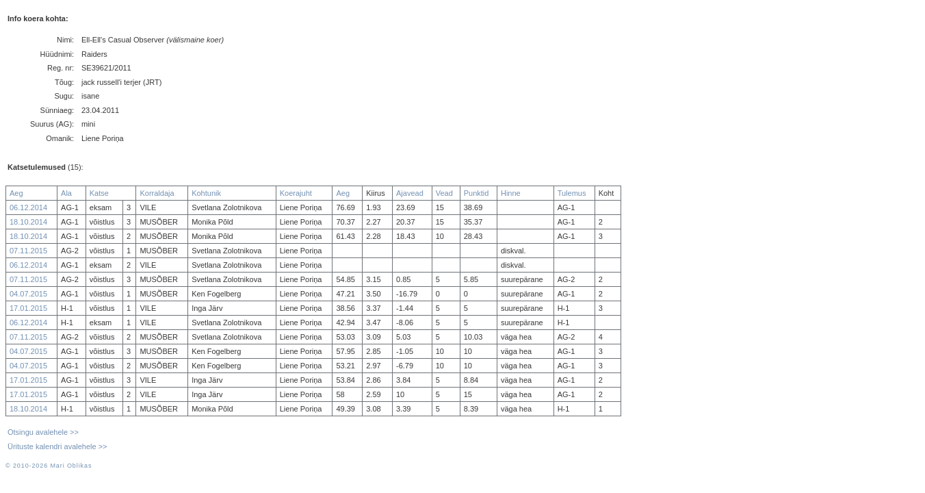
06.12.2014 (28, 207)
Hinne (511, 193)
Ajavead (410, 193)
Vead (444, 193)
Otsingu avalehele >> (43, 432)
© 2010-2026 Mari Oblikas (48, 465)
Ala (66, 193)
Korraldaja (157, 193)
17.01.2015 (28, 308)
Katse (99, 193)
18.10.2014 (28, 222)
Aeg (16, 193)
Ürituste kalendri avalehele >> (57, 446)
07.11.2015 (28, 250)
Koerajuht (296, 193)
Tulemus (572, 193)
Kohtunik (206, 193)
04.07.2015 (28, 294)
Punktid (476, 193)
